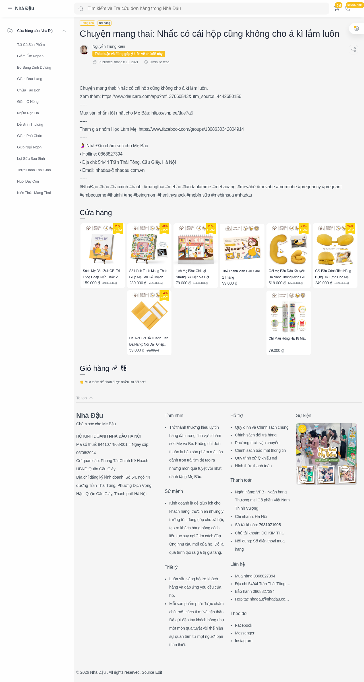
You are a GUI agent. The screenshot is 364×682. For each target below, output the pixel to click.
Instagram (243, 640)
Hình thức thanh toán (253, 465)
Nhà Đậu (24, 8)
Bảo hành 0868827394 (254, 591)
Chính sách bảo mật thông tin (260, 450)
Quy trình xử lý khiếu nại (256, 458)
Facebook (243, 625)
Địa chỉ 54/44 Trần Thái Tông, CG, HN (262, 584)
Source (148, 672)
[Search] (201, 9)
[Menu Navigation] (10, 8)
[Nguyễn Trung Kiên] (108, 46)
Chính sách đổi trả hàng (255, 435)
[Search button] (80, 9)
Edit (158, 672)
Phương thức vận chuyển (257, 442)
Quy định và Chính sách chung (261, 427)
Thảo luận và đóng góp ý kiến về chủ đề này (129, 54)
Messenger (244, 633)
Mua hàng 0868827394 (255, 576)
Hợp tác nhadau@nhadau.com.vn (263, 600)
